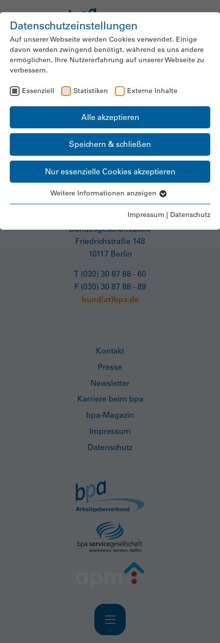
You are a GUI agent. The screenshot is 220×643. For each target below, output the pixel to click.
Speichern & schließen (110, 144)
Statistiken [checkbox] (90, 90)
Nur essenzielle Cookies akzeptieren (110, 171)
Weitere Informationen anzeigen (110, 193)
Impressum (146, 214)
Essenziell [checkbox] (38, 90)
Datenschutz (190, 214)
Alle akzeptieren (110, 117)
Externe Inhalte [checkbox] (152, 90)
